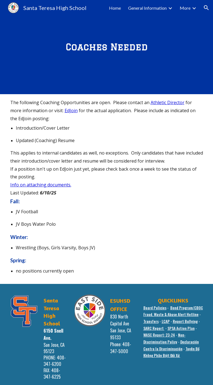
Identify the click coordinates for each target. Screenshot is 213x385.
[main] (106, 47)
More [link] (185, 8)
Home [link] (115, 8)
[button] (206, 7)
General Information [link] (147, 8)
